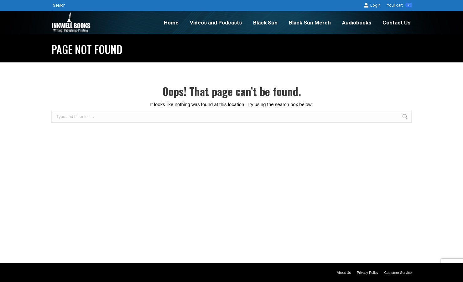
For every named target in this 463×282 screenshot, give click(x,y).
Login (372, 5)
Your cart (399, 5)
